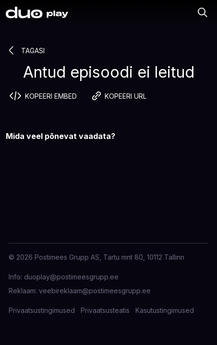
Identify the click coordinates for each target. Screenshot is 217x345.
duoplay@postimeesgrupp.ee (71, 277)
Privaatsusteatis (105, 310)
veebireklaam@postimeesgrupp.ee (95, 291)
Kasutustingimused (164, 310)
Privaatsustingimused (42, 310)
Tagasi (25, 50)
